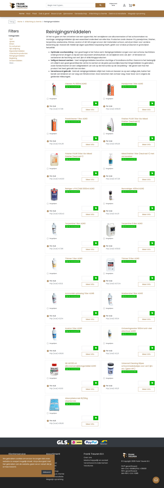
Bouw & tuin (56, 13)
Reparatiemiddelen (17, 51)
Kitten (11, 44)
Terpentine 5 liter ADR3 (132, 223)
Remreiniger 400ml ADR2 (133, 188)
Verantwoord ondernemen (96, 463)
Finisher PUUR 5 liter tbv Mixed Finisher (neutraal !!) (78, 155)
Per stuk (53, 106)
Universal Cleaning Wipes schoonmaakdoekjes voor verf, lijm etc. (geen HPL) (137, 366)
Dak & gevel (44, 13)
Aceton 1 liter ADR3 (73, 328)
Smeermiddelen (15, 60)
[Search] (70, 5)
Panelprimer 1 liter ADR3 (132, 83)
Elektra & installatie (117, 13)
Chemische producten (18, 53)
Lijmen (12, 41)
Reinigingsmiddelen (17, 56)
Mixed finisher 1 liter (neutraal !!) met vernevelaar (138, 155)
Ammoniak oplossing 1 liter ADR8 (79, 293)
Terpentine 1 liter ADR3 (75, 223)
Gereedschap (81, 13)
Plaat (34, 13)
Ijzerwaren (68, 13)
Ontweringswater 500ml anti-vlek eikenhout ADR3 (137, 329)
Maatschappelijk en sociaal (96, 460)
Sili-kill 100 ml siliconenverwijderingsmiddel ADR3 (80, 364)
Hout (28, 13)
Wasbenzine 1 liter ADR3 (132, 293)
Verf (11, 39)
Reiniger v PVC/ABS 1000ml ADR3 (79, 188)
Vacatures (88, 465)
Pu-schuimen (14, 46)
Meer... (11, 63)
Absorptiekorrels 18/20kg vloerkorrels (76, 399)
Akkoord (46, 472)
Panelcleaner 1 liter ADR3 (76, 118)
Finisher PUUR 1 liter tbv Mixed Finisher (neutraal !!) (135, 120)
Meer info (90, 109)
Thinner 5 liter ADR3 (130, 258)
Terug (12, 22)
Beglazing (13, 58)
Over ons (88, 457)
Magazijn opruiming (136, 13)
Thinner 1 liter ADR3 (73, 258)
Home (21, 13)
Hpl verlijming (14, 49)
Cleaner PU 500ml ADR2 (76, 83)
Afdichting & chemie (98, 13)
